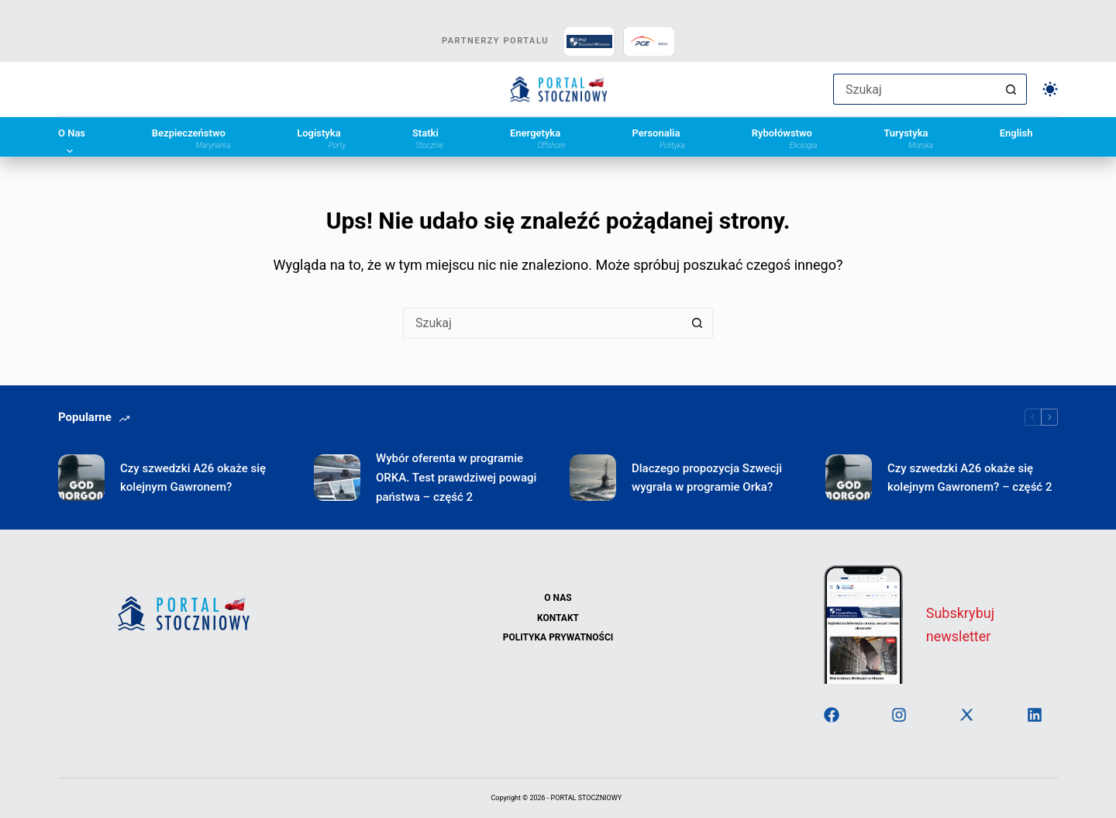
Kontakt (558, 618)
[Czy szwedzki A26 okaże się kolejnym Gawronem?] (81, 477)
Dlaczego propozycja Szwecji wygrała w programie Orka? (707, 478)
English (1016, 133)
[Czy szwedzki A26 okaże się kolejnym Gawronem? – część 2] (848, 477)
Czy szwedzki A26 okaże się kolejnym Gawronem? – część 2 (969, 478)
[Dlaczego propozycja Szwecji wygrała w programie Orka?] (593, 477)
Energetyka (538, 137)
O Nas (71, 137)
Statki (427, 137)
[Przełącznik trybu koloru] (1050, 89)
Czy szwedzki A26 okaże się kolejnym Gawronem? (193, 478)
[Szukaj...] (914, 89)
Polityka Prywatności (558, 637)
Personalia (658, 137)
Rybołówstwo (785, 137)
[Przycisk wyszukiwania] (1011, 89)
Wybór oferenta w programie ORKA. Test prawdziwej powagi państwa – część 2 (456, 477)
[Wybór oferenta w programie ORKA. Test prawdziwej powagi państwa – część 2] (337, 477)
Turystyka (908, 137)
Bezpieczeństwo (191, 137)
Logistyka (321, 137)
